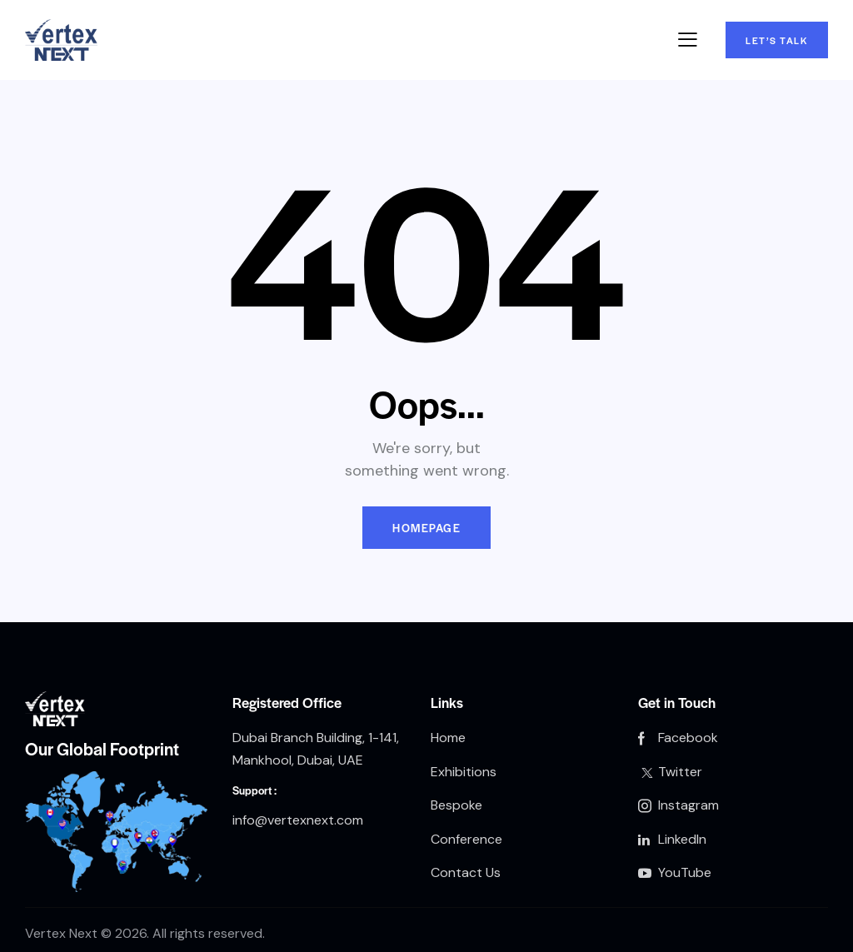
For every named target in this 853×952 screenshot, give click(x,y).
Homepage (426, 528)
